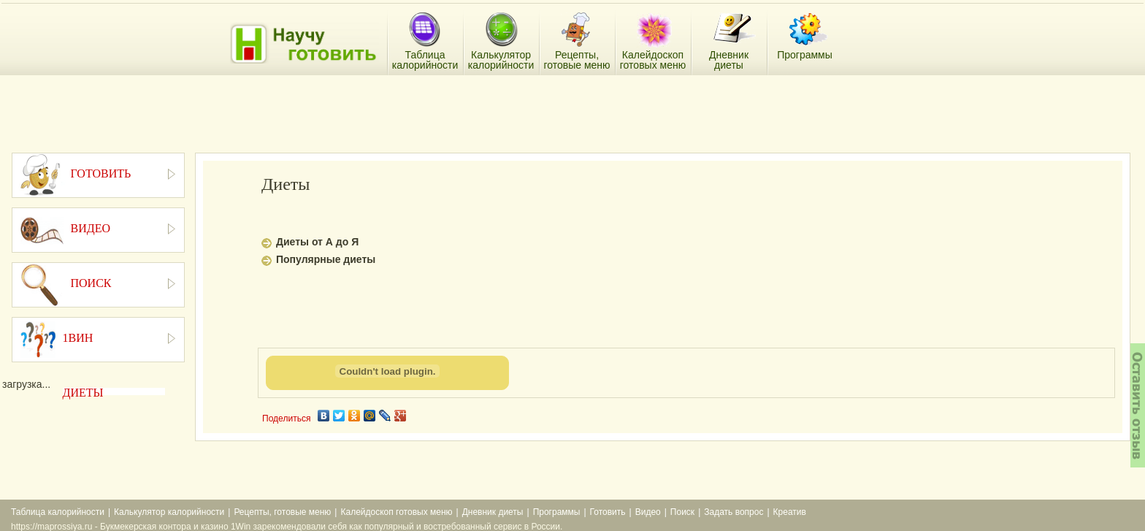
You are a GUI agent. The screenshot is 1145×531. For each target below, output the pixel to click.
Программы (557, 512)
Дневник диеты (493, 512)
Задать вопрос (733, 512)
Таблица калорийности (57, 512)
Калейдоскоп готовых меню (396, 512)
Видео (648, 512)
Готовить (608, 512)
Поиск (682, 512)
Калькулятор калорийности (169, 512)
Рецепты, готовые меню (282, 512)
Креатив (789, 512)
